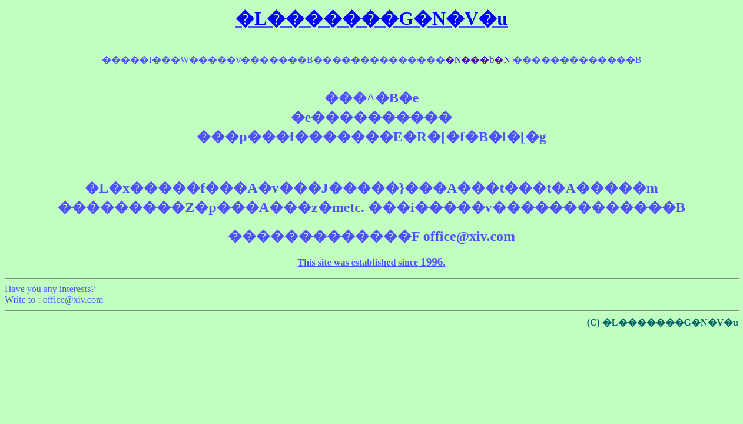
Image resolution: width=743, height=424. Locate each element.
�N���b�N (477, 60)
